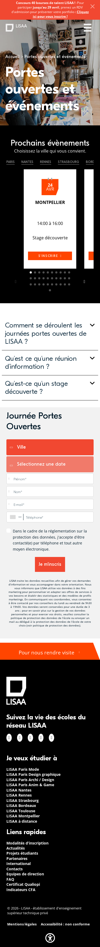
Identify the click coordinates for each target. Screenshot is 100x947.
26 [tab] (52, 284)
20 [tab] (69, 278)
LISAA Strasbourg (22, 800)
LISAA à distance (21, 821)
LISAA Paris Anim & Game (30, 784)
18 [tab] (61, 278)
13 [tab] (39, 278)
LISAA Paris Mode (22, 769)
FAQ (10, 879)
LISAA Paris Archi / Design (30, 779)
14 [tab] (44, 278)
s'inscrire (50, 256)
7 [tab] (56, 272)
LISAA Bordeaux (21, 805)
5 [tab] (48, 272)
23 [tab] (39, 284)
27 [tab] (56, 284)
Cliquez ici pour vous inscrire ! (61, 14)
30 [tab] (69, 284)
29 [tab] (65, 284)
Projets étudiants (22, 853)
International (18, 863)
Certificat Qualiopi (23, 884)
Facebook (9, 738)
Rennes (45, 162)
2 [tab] (35, 272)
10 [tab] (69, 272)
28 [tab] (61, 284)
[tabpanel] (50, 220)
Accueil (12, 56)
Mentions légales (22, 924)
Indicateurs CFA (20, 889)
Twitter (41, 738)
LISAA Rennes (19, 795)
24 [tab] (44, 284)
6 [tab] (52, 272)
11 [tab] (31, 278)
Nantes (27, 162)
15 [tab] (48, 278)
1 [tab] (31, 272)
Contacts (14, 868)
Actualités (15, 848)
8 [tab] (61, 272)
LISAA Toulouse (20, 810)
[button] (50, 333)
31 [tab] (50, 290)
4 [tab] (44, 272)
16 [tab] (52, 278)
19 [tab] (65, 278)
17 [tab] (56, 278)
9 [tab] (65, 272)
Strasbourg (68, 162)
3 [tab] (39, 272)
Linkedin (30, 738)
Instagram (19, 738)
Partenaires (16, 858)
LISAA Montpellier (23, 815)
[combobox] (14, 517)
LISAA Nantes (18, 790)
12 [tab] (35, 278)
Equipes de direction (25, 873)
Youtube (51, 738)
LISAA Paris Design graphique (33, 774)
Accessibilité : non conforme (65, 924)
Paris (10, 162)
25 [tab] (48, 284)
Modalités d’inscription (27, 843)
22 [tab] (35, 284)
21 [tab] (31, 284)
